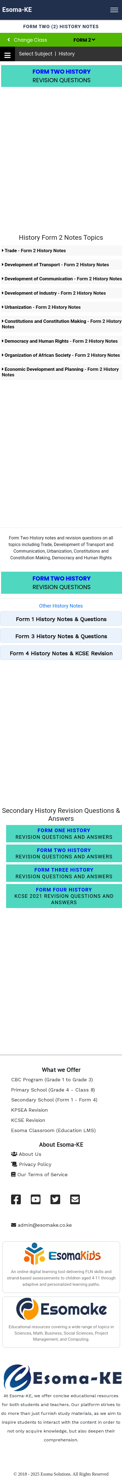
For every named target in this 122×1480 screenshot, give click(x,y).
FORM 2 (84, 40)
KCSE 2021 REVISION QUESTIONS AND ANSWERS (64, 896)
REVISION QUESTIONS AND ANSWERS (64, 833)
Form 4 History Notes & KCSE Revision (61, 653)
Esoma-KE (17, 10)
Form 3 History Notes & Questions (61, 636)
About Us (26, 1154)
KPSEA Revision (29, 1110)
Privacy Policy (31, 1164)
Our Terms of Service (39, 1174)
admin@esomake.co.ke (41, 1225)
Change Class (27, 40)
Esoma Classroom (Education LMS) (53, 1130)
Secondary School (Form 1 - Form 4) (54, 1100)
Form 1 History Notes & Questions (61, 619)
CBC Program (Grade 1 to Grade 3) (52, 1079)
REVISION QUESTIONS (61, 76)
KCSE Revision (28, 1120)
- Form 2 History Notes (34, 250)
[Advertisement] (61, 156)
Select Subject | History (47, 53)
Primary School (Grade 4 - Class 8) (53, 1090)
